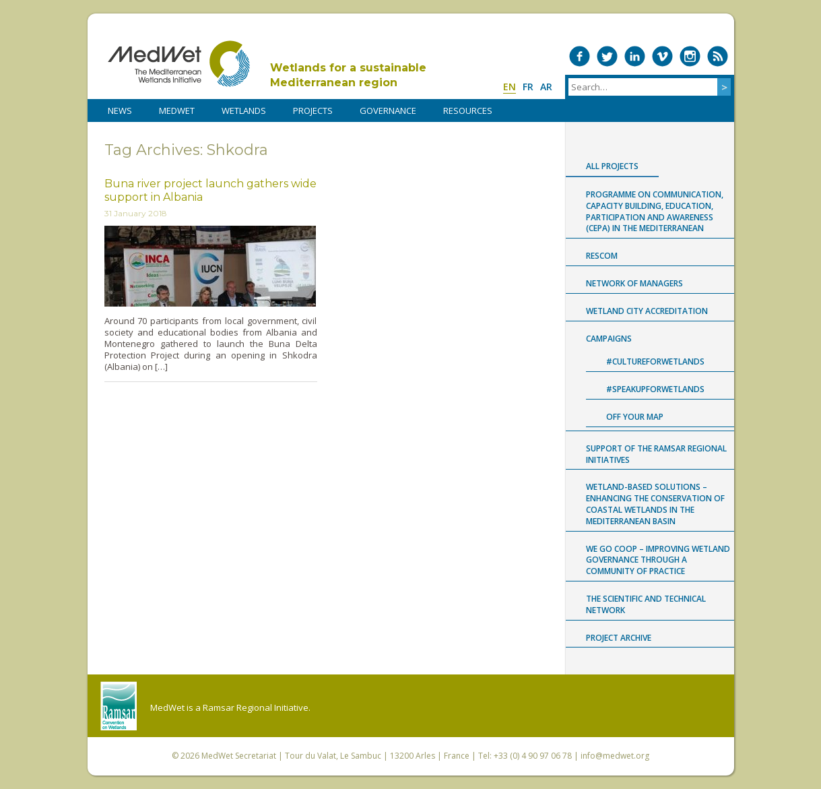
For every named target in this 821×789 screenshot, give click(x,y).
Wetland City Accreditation (647, 311)
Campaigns (609, 338)
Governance (388, 110)
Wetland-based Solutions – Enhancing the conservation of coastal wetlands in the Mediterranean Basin (655, 503)
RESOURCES (467, 110)
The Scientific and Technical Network (646, 604)
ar (546, 86)
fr (528, 86)
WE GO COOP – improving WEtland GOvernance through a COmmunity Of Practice (658, 560)
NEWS (120, 110)
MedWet (179, 63)
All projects (612, 166)
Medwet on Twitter (607, 56)
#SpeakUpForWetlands (655, 389)
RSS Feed (717, 56)
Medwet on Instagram (690, 56)
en (509, 86)
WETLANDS (244, 110)
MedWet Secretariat (238, 755)
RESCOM (602, 255)
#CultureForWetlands (655, 361)
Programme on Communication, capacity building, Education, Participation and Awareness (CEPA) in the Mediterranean (654, 211)
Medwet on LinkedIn (634, 56)
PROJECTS (313, 110)
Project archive (618, 637)
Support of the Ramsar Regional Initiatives (656, 454)
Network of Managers (634, 283)
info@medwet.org (615, 755)
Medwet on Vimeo (662, 56)
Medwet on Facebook (579, 56)
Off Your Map (634, 416)
